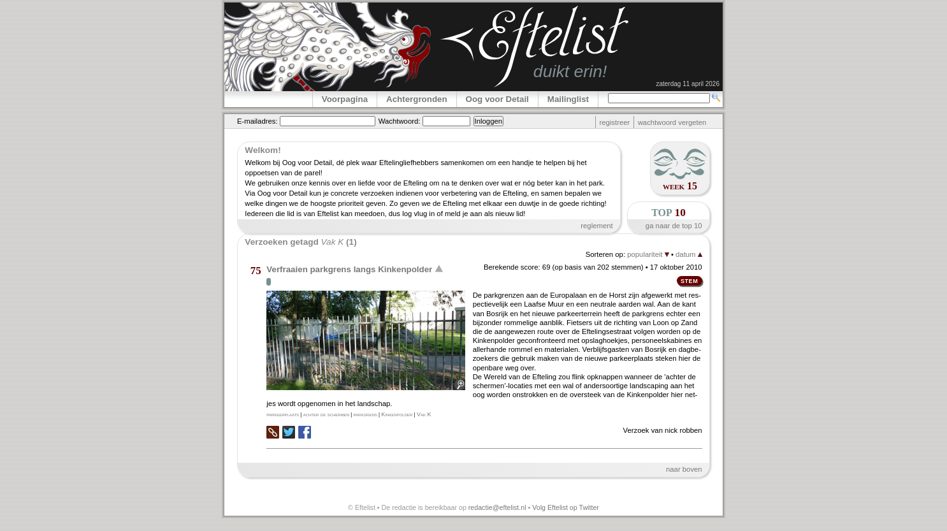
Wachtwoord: (400, 121)
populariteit (648, 254)
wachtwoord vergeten (672, 122)
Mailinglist (568, 99)
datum (689, 254)
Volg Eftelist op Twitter (565, 507)
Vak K (424, 414)
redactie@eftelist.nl (497, 507)
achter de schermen (326, 414)
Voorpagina (345, 99)
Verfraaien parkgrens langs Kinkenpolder (349, 269)
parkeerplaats (282, 414)
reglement (596, 225)
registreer (614, 122)
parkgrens (365, 414)
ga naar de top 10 (674, 225)
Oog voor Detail (497, 99)
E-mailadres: (257, 121)
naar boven (684, 469)
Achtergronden (416, 99)
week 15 (680, 185)
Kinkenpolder (396, 414)
